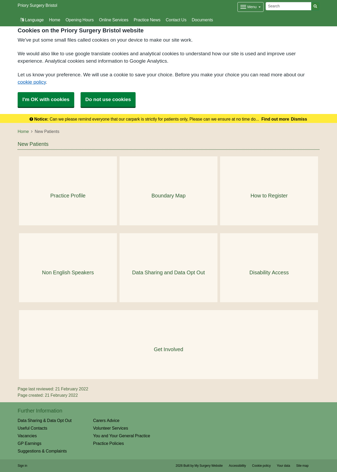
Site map (302, 465)
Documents (202, 20)
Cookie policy (261, 465)
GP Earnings (29, 443)
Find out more (275, 119)
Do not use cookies (108, 99)
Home (54, 20)
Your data (283, 465)
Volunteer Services (110, 428)
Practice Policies (108, 443)
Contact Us (176, 20)
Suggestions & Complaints (42, 451)
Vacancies (27, 436)
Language (32, 20)
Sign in (22, 465)
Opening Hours (80, 20)
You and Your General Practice (121, 436)
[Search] (288, 6)
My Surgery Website (209, 465)
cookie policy (32, 82)
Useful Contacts (32, 428)
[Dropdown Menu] (250, 7)
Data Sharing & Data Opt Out (45, 420)
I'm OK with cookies (46, 99)
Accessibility (237, 465)
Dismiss (299, 119)
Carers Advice (106, 420)
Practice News (147, 20)
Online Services (113, 20)
